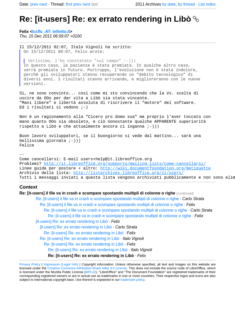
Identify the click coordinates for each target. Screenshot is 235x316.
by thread (186, 4)
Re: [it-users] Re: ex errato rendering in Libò (109, 18)
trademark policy (132, 307)
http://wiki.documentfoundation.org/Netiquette (155, 194)
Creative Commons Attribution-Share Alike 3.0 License (87, 296)
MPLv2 (91, 300)
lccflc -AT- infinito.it (51, 31)
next (43, 4)
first (69, 4)
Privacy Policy (29, 292)
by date (168, 4)
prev (34, 4)
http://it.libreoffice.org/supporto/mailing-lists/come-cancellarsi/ (125, 188)
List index (207, 4)
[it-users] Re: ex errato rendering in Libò (72, 249)
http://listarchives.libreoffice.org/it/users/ (128, 199)
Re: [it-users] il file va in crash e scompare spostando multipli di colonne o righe (107, 226)
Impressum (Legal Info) (61, 292)
